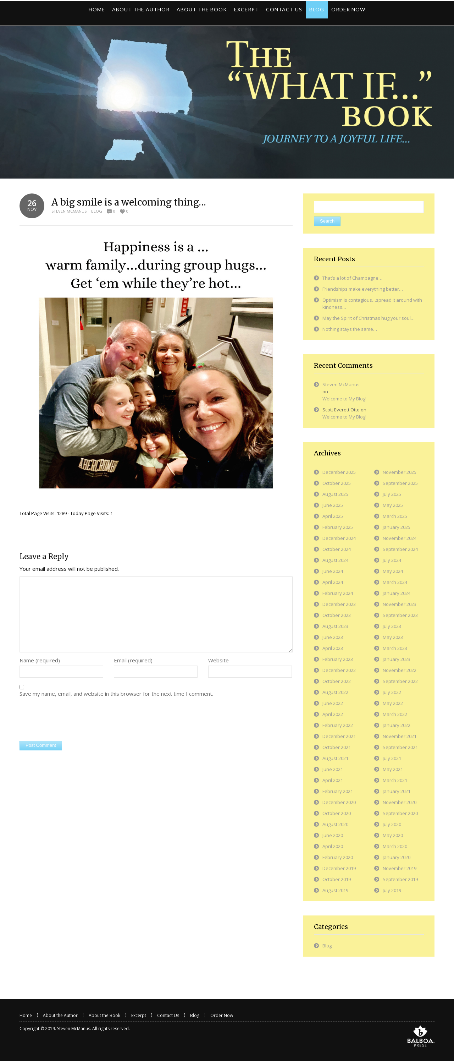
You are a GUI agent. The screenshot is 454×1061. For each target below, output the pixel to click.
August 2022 (335, 692)
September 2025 (400, 483)
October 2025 (336, 483)
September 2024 (400, 549)
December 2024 (339, 538)
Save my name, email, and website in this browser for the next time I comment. (116, 693)
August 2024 (335, 560)
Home (26, 1015)
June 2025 (332, 505)
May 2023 (393, 637)
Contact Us (168, 1015)
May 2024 (393, 571)
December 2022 (339, 670)
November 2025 (399, 472)
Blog (96, 211)
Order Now (221, 1015)
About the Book (104, 1015)
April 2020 (332, 846)
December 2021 (339, 736)
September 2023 (400, 615)
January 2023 (396, 659)
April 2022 (332, 714)
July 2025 (392, 494)
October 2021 (336, 747)
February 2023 (337, 659)
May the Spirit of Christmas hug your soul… (368, 318)
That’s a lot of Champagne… (352, 278)
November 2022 (399, 670)
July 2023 (392, 626)
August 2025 (335, 494)
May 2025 (393, 505)
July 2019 (392, 890)
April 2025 (332, 516)
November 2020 (399, 802)
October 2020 (336, 813)
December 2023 (339, 604)
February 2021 (337, 791)
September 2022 (400, 681)
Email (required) (133, 660)
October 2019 (336, 879)
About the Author (60, 1015)
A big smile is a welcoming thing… (128, 202)
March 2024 (395, 582)
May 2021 (393, 769)
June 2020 (332, 835)
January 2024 (396, 593)
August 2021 (335, 758)
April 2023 (332, 648)
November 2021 (399, 736)
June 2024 (332, 571)
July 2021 (392, 758)
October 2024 (336, 549)
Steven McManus (69, 211)
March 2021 (395, 780)
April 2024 (332, 582)
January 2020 (396, 857)
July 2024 (392, 560)
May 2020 (393, 835)
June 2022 (332, 703)
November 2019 (399, 868)
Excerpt (138, 1015)
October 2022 (336, 681)
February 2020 (337, 857)
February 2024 (337, 593)
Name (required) (40, 660)
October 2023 (336, 615)
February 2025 (337, 527)
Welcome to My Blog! (344, 398)
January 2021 (396, 791)
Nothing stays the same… (349, 329)
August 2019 (335, 890)
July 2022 (392, 692)
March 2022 (395, 714)
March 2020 (395, 846)
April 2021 (332, 780)
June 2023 (332, 637)
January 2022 (396, 725)
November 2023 (399, 604)
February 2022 (337, 725)
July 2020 (392, 824)
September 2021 (400, 747)
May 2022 (393, 703)
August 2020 (335, 824)
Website (218, 660)
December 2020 (339, 802)
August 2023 (335, 626)
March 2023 (395, 648)
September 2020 (400, 813)
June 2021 (332, 769)
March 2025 (395, 516)
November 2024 (399, 538)
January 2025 (396, 527)
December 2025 (339, 472)
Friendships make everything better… (362, 289)
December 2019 (339, 868)
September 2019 (400, 879)
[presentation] (73, 720)
